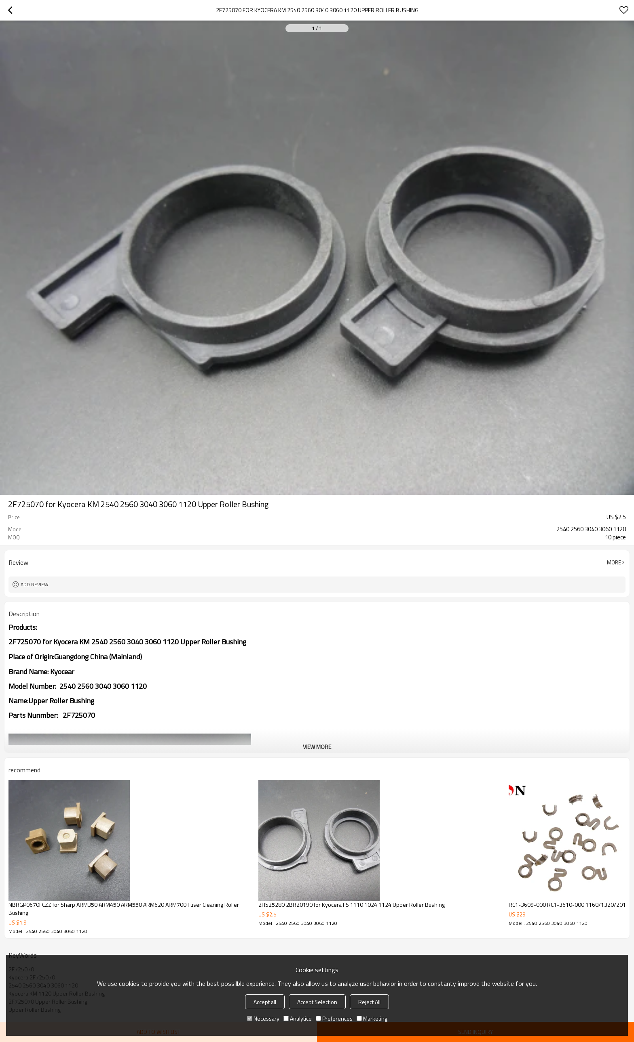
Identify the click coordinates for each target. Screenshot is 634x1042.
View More (317, 746)
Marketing (372, 1018)
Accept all (265, 1002)
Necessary (263, 1018)
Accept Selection (317, 1002)
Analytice (297, 1018)
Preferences (334, 1018)
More (614, 562)
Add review (35, 584)
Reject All (369, 1002)
